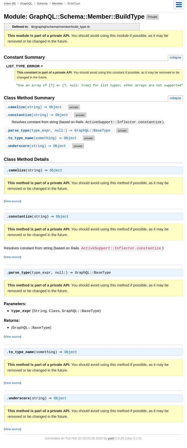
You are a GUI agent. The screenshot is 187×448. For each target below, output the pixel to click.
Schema (42, 3)
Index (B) (10, 3)
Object (57, 172)
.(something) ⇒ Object (43, 138)
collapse (175, 57)
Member (57, 3)
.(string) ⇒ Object (35, 107)
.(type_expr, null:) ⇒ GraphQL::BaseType (60, 131)
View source (12, 202)
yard (111, 441)
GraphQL (26, 3)
